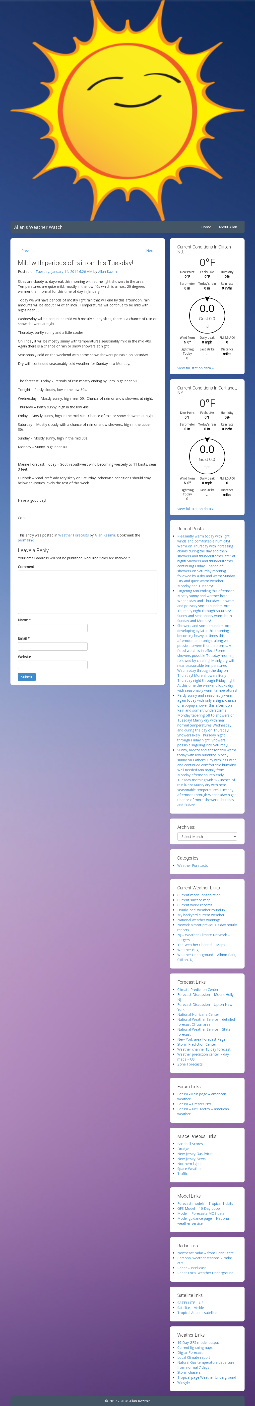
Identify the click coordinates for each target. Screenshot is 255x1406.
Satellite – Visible (190, 1307)
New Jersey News (191, 1158)
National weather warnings (199, 920)
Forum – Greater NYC (194, 1104)
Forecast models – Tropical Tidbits (205, 1203)
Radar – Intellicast (191, 1267)
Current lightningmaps (195, 1347)
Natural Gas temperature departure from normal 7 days (205, 1365)
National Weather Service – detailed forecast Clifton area (206, 1022)
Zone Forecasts (190, 1064)
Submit (26, 677)
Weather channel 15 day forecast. (204, 1049)
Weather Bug (187, 949)
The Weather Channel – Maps (201, 944)
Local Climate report (193, 1357)
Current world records (194, 905)
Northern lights (189, 1163)
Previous (28, 250)
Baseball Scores (190, 1143)
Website (24, 656)
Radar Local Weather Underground (205, 1272)
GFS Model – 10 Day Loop (198, 1208)
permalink (26, 540)
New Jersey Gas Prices (195, 1153)
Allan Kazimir (108, 271)
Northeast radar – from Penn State (205, 1253)
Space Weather (189, 1168)
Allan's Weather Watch (38, 227)
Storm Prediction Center (196, 1044)
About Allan (228, 227)
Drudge (183, 1148)
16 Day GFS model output (198, 1342)
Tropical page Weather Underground (206, 1377)
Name (24, 620)
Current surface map (193, 900)
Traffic (182, 1173)
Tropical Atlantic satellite (197, 1312)
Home (206, 227)
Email (24, 638)
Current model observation (199, 895)
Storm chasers (189, 1372)
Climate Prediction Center (197, 989)
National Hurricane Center (198, 1014)
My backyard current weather (200, 915)
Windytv (183, 1382)
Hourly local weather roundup (201, 910)
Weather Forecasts (73, 535)
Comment (26, 566)
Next (150, 250)
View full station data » (195, 368)
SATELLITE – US (190, 1302)
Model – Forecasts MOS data (201, 1213)
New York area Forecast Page (201, 1039)
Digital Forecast (190, 1352)
